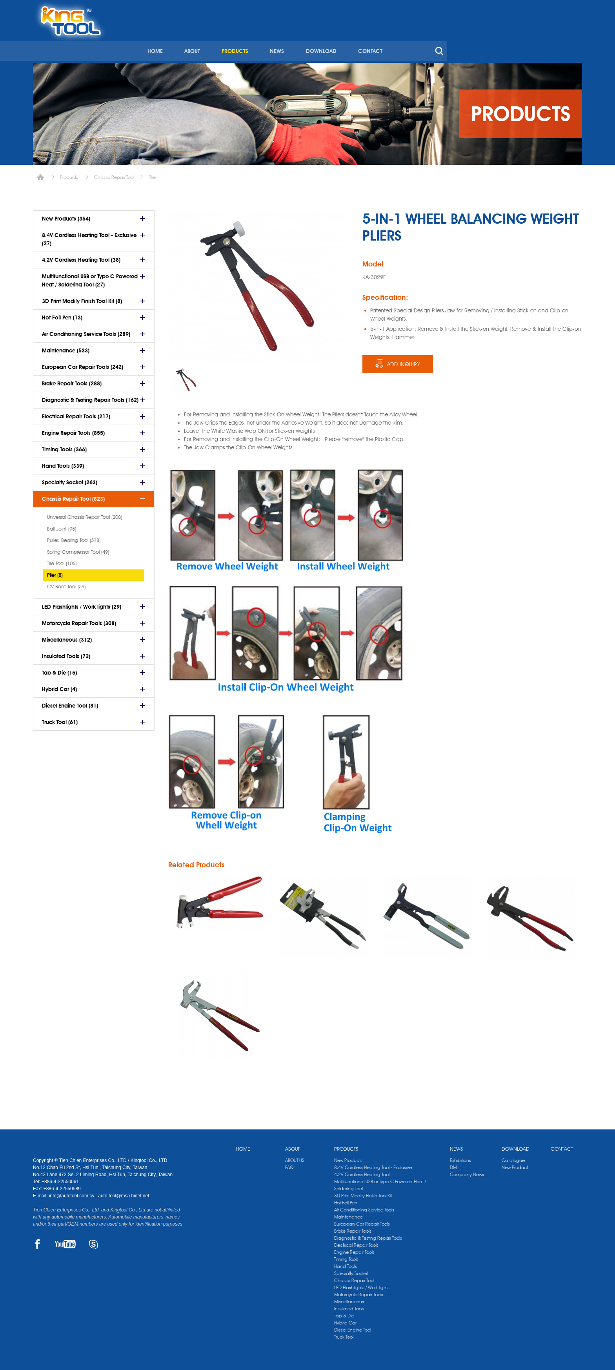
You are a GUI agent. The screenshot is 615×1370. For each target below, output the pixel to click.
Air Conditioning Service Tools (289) (86, 331)
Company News (467, 1172)
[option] (186, 376)
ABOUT (323, 38)
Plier (152, 174)
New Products (348, 1158)
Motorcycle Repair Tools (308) (79, 620)
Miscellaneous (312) (67, 637)
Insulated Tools (349, 1307)
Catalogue (513, 1158)
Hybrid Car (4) (59, 686)
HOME (286, 38)
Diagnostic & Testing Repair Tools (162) (90, 397)
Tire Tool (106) (61, 560)
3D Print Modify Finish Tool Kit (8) (82, 298)
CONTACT (499, 38)
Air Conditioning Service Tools (364, 1208)
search (568, 38)
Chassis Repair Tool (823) (73, 496)
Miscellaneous (349, 1300)
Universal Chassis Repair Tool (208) (84, 514)
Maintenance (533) (65, 348)
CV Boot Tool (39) (66, 583)
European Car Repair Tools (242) (82, 364)
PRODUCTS (365, 38)
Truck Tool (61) (60, 719)
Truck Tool (343, 1335)
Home (40, 174)
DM (453, 1165)
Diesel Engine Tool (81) (70, 703)
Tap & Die (344, 1314)
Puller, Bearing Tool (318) (73, 537)
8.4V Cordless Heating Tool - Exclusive (373, 1165)
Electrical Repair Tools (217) (76, 413)
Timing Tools (346, 1257)
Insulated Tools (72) (66, 653)
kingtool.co (571, 8)
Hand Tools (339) (63, 463)
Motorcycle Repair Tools (358, 1292)
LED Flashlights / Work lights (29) (81, 604)
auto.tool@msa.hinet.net (123, 1194)
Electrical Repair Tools (356, 1243)
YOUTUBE (65, 1242)
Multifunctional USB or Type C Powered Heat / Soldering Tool (380, 1183)
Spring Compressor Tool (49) (78, 549)
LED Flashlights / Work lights (361, 1285)
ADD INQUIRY (403, 361)
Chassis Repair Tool (114, 174)
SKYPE (93, 1242)
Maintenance (348, 1215)
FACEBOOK (37, 1242)
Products (69, 174)
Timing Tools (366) (64, 446)
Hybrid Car (345, 1321)
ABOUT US (294, 1158)
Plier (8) (54, 572)
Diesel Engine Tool (352, 1328)
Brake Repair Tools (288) (72, 381)
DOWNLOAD (450, 38)
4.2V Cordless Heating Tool (361, 1172)
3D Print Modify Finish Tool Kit (363, 1194)
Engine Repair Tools (354, 1250)
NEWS (407, 38)
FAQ (289, 1165)
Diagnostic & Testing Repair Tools (368, 1236)
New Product (515, 1165)
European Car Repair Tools (362, 1222)
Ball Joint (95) (61, 526)
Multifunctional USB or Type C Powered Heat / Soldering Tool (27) (90, 277)
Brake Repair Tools (352, 1229)
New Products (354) (66, 216)
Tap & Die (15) (59, 670)
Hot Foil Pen (345, 1201)
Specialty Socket (351, 1271)
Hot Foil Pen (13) (62, 315)
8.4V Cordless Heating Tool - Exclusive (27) (89, 236)
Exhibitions (460, 1158)
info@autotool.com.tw (72, 1194)
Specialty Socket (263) (69, 479)
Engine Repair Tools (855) (73, 430)
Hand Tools (345, 1264)
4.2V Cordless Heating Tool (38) (81, 257)
